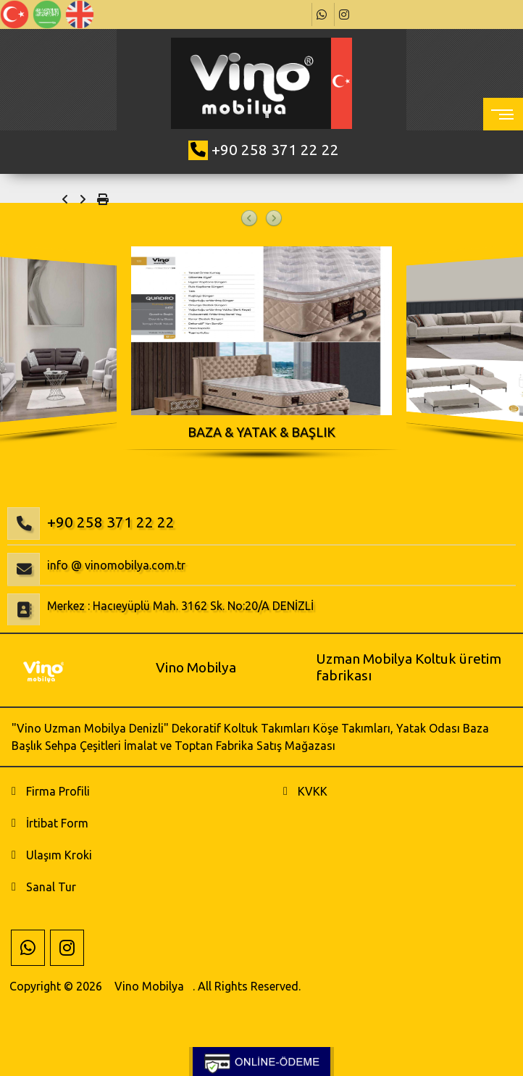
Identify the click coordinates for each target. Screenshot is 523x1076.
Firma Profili (58, 791)
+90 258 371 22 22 (275, 149)
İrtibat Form (57, 823)
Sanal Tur (51, 886)
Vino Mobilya (149, 986)
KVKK (312, 791)
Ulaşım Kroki (59, 855)
